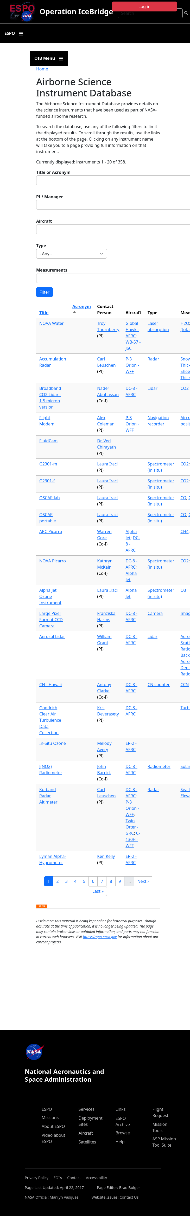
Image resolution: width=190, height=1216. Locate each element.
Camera (155, 613)
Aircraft (44, 221)
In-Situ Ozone (52, 743)
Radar (153, 359)
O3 (183, 590)
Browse (123, 1133)
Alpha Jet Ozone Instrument (50, 596)
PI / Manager (49, 197)
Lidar (152, 388)
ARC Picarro (50, 531)
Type (41, 245)
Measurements (51, 270)
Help (120, 1142)
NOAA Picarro (52, 561)
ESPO (47, 1109)
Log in (144, 6)
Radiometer (159, 766)
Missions (50, 1117)
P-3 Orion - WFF (132, 365)
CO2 (184, 388)
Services (86, 1109)
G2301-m (48, 464)
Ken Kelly (106, 856)
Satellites (87, 1142)
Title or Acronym (53, 172)
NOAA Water (51, 323)
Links (121, 1109)
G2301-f (47, 481)
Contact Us (128, 1197)
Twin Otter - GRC (131, 827)
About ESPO (53, 1126)
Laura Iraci (107, 464)
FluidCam (48, 441)
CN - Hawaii (50, 684)
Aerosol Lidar (52, 636)
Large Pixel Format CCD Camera (51, 619)
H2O (184, 323)
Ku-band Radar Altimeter (48, 796)
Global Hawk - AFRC (132, 329)
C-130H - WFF (132, 839)
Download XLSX (41, 906)
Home (42, 69)
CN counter (159, 684)
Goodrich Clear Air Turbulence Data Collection (50, 720)
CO (183, 498)
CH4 (184, 531)
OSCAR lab (49, 498)
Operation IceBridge (76, 11)
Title (43, 312)
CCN (184, 684)
